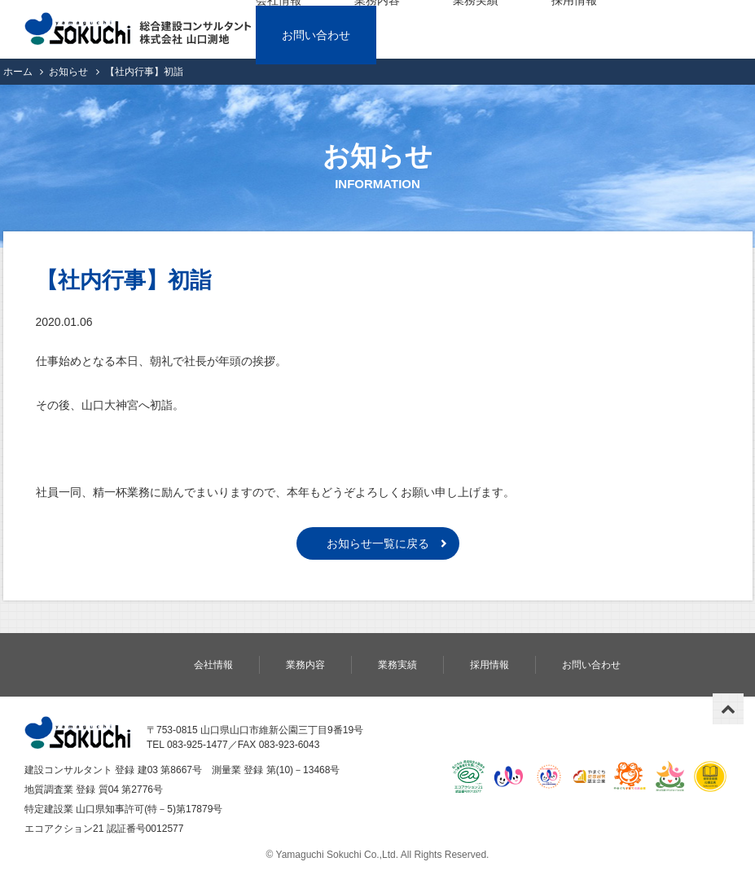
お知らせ (68, 71)
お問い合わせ (316, 35)
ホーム (18, 71)
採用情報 (489, 665)
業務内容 (305, 665)
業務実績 (397, 665)
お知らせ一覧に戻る (378, 543)
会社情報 (213, 665)
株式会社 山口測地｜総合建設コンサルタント (138, 29)
